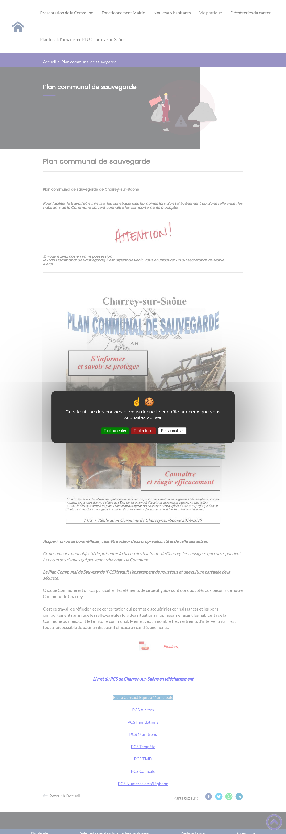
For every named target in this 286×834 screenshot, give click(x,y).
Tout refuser (143, 431)
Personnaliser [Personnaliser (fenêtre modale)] (172, 431)
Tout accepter (115, 431)
